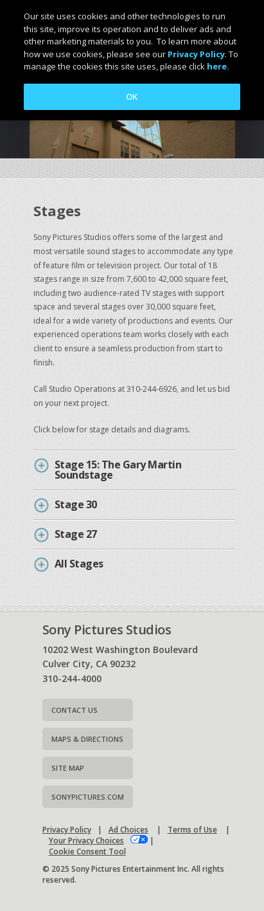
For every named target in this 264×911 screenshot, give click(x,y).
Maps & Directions (87, 739)
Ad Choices (128, 829)
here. (218, 66)
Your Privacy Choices (86, 840)
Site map (67, 768)
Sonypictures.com (87, 797)
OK (131, 96)
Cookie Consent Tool (87, 851)
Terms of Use (192, 829)
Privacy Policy (66, 829)
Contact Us (74, 710)
